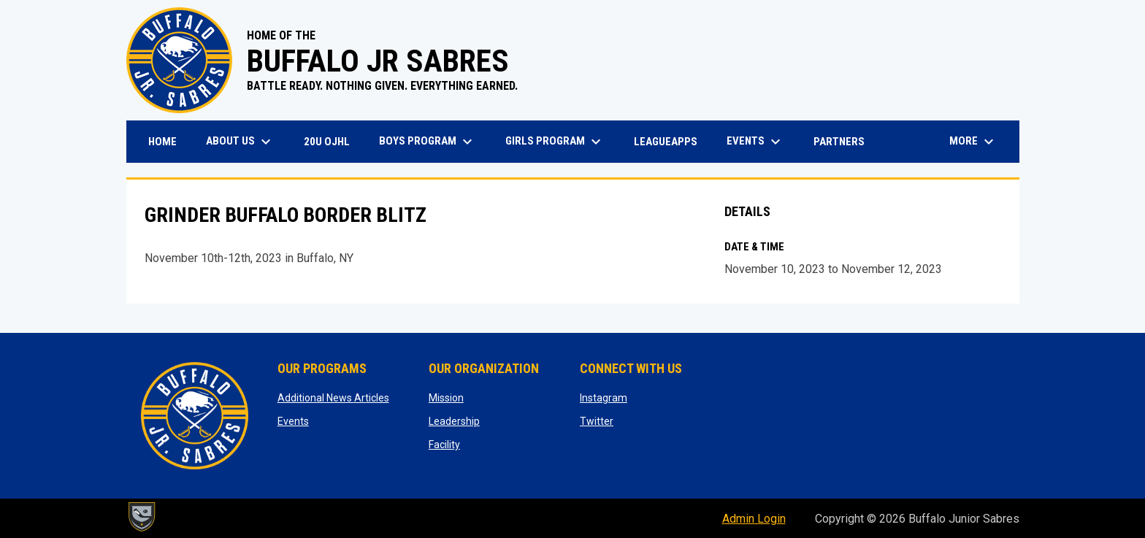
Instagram (603, 398)
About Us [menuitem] (240, 141)
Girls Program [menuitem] (555, 141)
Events (293, 421)
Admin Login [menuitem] (754, 519)
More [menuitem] (973, 141)
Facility (444, 444)
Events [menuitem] (755, 141)
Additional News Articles (333, 398)
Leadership (454, 421)
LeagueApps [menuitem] (671, 141)
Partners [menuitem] (839, 141)
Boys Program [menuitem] (427, 141)
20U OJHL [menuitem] (332, 141)
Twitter (596, 421)
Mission (446, 398)
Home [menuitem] (162, 141)
